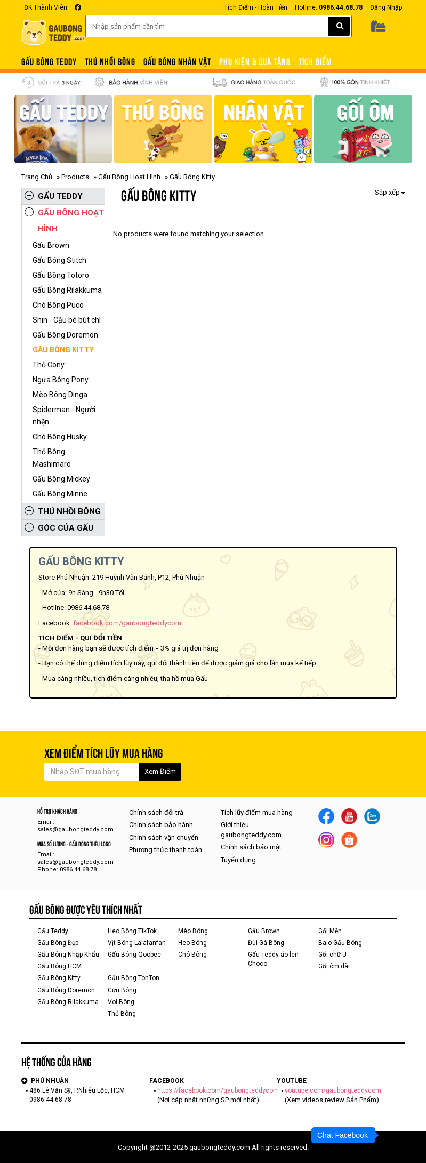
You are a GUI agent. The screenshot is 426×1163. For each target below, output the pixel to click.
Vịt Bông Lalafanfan (137, 943)
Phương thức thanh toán (165, 850)
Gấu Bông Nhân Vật (177, 61)
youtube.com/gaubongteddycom (333, 1090)
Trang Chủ (36, 177)
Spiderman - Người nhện (64, 415)
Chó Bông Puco (58, 305)
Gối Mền (330, 931)
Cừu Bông (122, 990)
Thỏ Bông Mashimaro (52, 457)
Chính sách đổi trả (156, 812)
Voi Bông (121, 1002)
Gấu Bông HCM (59, 966)
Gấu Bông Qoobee (134, 954)
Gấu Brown (51, 245)
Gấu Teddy (54, 196)
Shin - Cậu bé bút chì (67, 320)
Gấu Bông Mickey (61, 479)
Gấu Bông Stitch (59, 260)
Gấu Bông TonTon (133, 978)
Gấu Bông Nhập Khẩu (68, 954)
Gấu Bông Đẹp (57, 943)
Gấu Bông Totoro (61, 275)
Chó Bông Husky (60, 436)
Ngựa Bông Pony (61, 379)
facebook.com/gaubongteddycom (127, 623)
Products (75, 177)
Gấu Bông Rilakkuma (67, 290)
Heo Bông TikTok (132, 931)
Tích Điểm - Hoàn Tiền (255, 7)
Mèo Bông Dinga (60, 394)
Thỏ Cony (49, 364)
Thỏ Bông (122, 1013)
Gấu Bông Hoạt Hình (129, 177)
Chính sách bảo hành (161, 825)
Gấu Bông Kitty (63, 350)
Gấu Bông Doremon (65, 335)
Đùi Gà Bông (266, 943)
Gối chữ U (332, 954)
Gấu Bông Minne (60, 494)
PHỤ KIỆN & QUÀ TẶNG (255, 61)
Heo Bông (192, 943)
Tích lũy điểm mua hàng (257, 812)
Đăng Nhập (386, 7)
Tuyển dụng (238, 860)
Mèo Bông (193, 931)
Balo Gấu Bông (340, 943)
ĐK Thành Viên (45, 7)
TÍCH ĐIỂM (315, 61)
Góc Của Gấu (59, 528)
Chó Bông (192, 954)
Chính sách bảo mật (251, 847)
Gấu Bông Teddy (49, 61)
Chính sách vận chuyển (163, 837)
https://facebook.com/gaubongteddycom (218, 1090)
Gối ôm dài (334, 966)
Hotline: (329, 7)
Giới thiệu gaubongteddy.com (251, 830)
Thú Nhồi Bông (110, 61)
